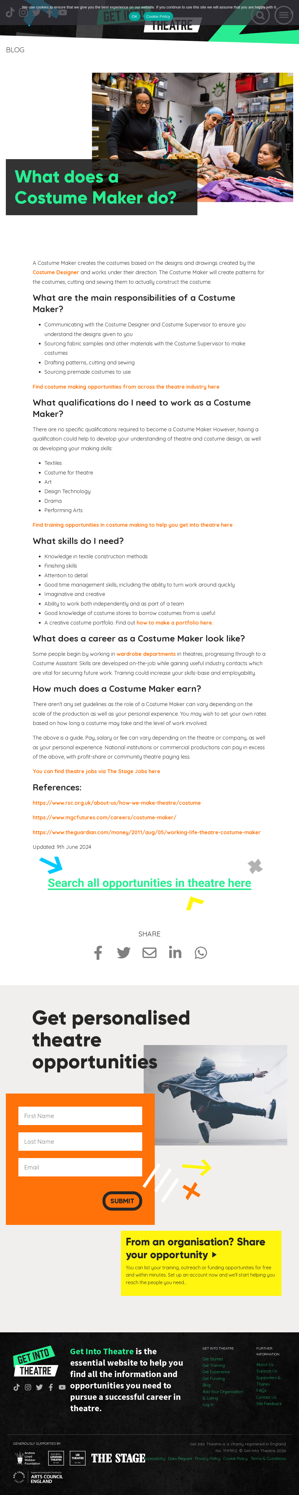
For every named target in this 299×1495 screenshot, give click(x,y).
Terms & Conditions (268, 1457)
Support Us (266, 1369)
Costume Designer (56, 272)
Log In (208, 1403)
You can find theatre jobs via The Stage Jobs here (97, 771)
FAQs (261, 1389)
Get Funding (214, 1377)
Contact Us (266, 1396)
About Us (264, 1363)
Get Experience (216, 1371)
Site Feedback (269, 1402)
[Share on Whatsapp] (200, 952)
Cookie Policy (235, 1457)
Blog (207, 1383)
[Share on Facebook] (98, 952)
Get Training (214, 1364)
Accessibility (154, 1457)
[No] (292, 12)
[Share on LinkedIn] (175, 952)
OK (134, 16)
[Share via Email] (149, 952)
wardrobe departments (146, 653)
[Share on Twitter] (123, 952)
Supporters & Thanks (268, 1380)
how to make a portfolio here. (175, 622)
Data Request (180, 1457)
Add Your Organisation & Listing (223, 1394)
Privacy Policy (207, 1457)
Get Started (213, 1357)
